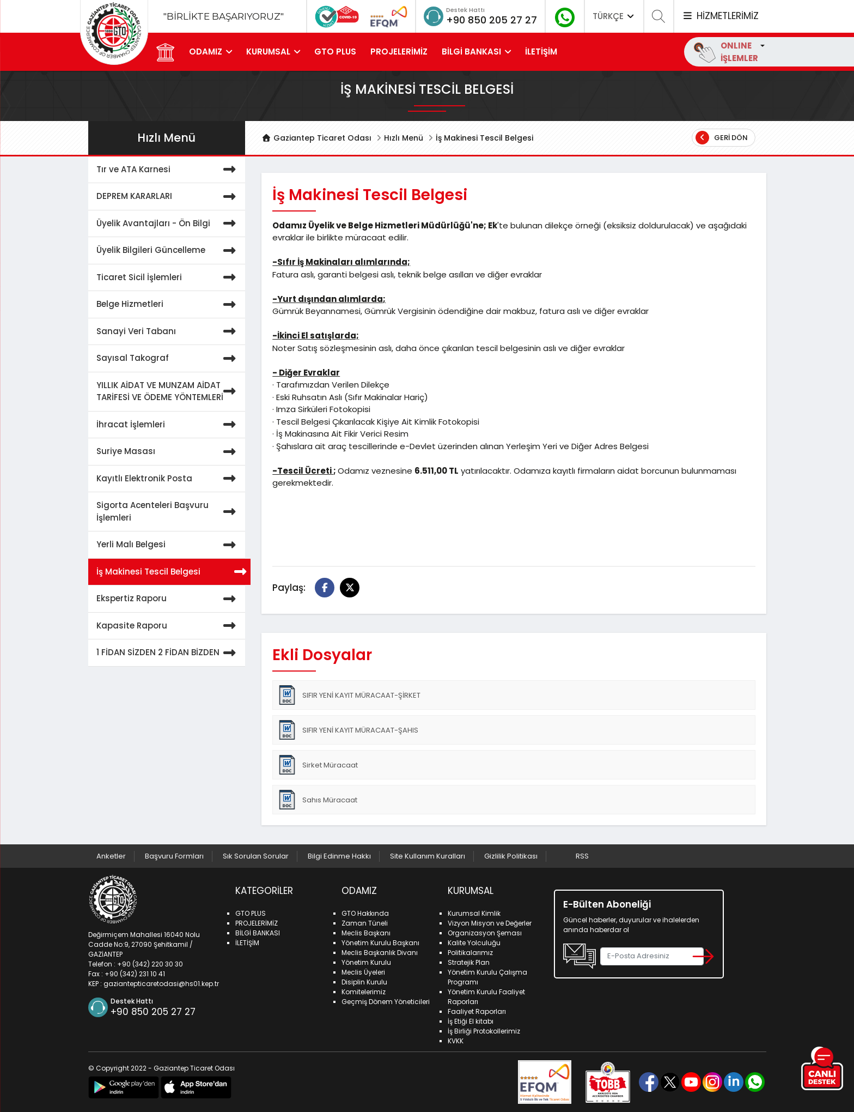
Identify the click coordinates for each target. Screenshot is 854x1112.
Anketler (111, 856)
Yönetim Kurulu (366, 962)
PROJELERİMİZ (399, 51)
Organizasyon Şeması (485, 933)
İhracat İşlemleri (168, 425)
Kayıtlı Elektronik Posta (168, 479)
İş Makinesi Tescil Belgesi (171, 572)
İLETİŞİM (541, 51)
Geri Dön (722, 137)
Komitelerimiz (363, 991)
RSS (582, 856)
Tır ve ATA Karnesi (168, 169)
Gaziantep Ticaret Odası (316, 137)
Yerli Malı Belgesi (168, 544)
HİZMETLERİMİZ (720, 15)
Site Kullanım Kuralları (427, 856)
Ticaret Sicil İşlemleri (168, 277)
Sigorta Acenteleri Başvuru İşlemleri (168, 511)
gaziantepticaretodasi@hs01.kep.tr (161, 983)
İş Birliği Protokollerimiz (484, 1031)
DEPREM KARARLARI (168, 196)
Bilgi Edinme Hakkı (339, 856)
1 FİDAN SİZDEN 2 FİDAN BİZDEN (168, 652)
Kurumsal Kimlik (474, 913)
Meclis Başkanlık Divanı (379, 952)
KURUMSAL (268, 51)
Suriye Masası (168, 451)
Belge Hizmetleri (168, 304)
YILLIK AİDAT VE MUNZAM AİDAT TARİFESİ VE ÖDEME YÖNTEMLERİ (168, 391)
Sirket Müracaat (317, 765)
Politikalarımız (470, 952)
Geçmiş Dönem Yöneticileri (385, 1001)
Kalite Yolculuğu (474, 942)
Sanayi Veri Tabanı (168, 331)
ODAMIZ (205, 51)
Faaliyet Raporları (477, 1011)
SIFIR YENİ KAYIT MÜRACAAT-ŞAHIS (347, 730)
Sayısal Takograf (168, 358)
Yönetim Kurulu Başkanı (380, 942)
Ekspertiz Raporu (168, 598)
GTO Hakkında (365, 913)
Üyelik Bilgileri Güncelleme (168, 250)
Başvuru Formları (174, 856)
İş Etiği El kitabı (470, 1021)
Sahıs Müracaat (317, 799)
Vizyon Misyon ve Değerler (490, 923)
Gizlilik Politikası (511, 856)
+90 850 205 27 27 (491, 20)
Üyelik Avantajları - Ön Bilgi (168, 223)
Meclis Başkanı (366, 933)
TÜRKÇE (614, 16)
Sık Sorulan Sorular (256, 856)
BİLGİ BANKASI (471, 51)
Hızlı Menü (403, 137)
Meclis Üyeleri (363, 972)
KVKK (455, 1040)
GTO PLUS (335, 51)
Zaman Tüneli (364, 923)
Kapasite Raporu (168, 626)
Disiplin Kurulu (364, 982)
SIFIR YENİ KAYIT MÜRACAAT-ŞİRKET (348, 695)
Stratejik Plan (469, 962)
